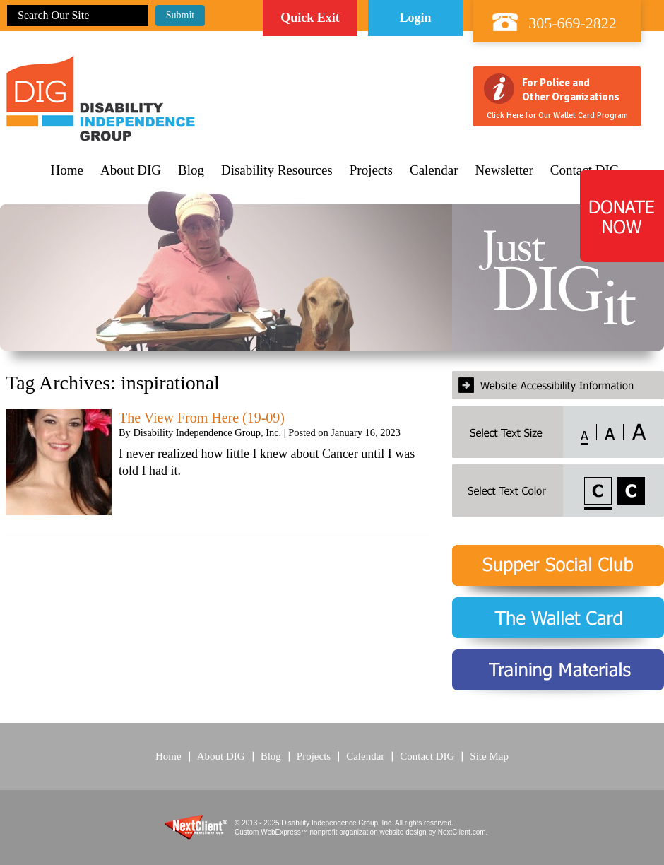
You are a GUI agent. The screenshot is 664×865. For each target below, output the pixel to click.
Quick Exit (310, 18)
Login (415, 18)
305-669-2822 (572, 23)
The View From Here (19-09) (202, 417)
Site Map (489, 756)
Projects (371, 170)
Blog (191, 170)
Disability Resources (277, 170)
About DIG (130, 170)
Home (67, 170)
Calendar (434, 170)
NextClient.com (462, 832)
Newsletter (504, 170)
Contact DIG (427, 756)
